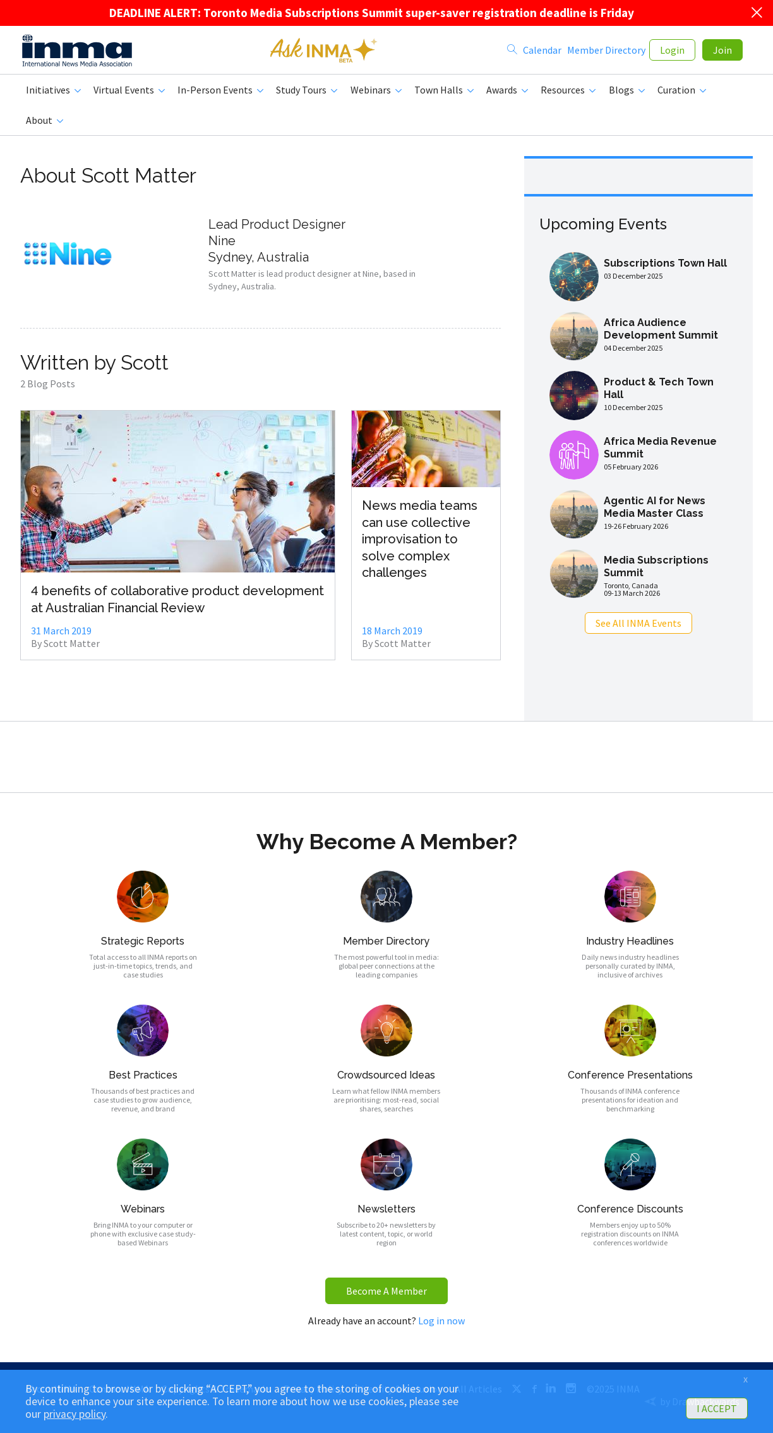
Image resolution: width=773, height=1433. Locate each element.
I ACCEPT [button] (717, 1408)
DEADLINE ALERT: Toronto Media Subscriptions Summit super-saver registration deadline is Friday (371, 12)
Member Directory (606, 52)
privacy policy (74, 1414)
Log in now (441, 1325)
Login (672, 52)
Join (722, 52)
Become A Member (386, 1296)
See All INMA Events (638, 628)
